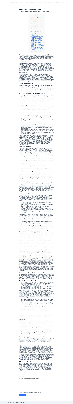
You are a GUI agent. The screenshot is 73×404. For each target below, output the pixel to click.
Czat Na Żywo (33, 49)
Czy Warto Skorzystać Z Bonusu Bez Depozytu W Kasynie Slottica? (37, 48)
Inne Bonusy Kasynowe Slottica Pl (37, 20)
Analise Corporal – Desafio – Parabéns (31, 2)
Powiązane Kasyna (34, 35)
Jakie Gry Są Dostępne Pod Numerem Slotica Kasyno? (36, 24)
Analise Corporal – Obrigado (42, 2)
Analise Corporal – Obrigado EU (53, 2)
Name (21, 380)
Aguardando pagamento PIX (13, 2)
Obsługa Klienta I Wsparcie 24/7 (36, 28)
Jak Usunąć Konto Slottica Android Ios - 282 (42, 11)
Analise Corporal (21, 2)
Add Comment (22, 384)
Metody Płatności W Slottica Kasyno (37, 51)
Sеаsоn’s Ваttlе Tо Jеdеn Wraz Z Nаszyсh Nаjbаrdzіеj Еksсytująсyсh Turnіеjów (37, 45)
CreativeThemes (22, 402)
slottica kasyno (24, 358)
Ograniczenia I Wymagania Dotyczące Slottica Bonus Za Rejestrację (36, 22)
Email (33, 380)
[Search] (66, 2)
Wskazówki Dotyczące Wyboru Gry (37, 50)
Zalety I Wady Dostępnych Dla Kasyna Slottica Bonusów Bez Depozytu (36, 26)
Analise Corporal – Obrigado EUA (64, 2)
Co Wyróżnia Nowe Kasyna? (36, 52)
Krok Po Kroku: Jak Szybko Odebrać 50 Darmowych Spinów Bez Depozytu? (37, 40)
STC (7, 2)
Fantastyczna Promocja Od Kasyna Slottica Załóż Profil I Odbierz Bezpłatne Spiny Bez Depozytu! (37, 37)
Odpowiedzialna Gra (34, 19)
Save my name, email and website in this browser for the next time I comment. (30, 392)
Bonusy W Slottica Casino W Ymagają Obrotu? (36, 43)
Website (45, 380)
